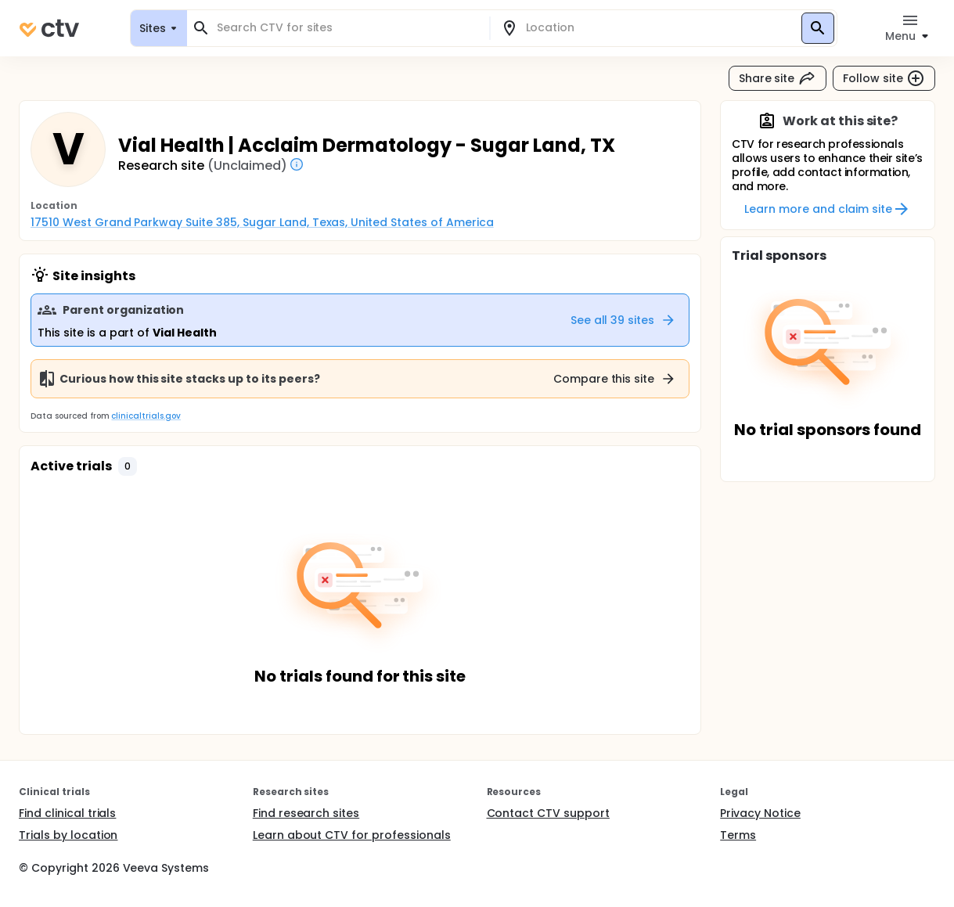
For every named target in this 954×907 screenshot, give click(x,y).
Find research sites (306, 813)
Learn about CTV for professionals (352, 835)
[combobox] (347, 27)
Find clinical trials (67, 813)
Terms (738, 835)
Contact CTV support (548, 813)
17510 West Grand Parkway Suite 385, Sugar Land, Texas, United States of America (262, 222)
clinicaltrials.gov (145, 416)
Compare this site (615, 379)
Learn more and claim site (827, 209)
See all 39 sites (624, 320)
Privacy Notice (760, 813)
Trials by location (68, 835)
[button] (127, 466)
